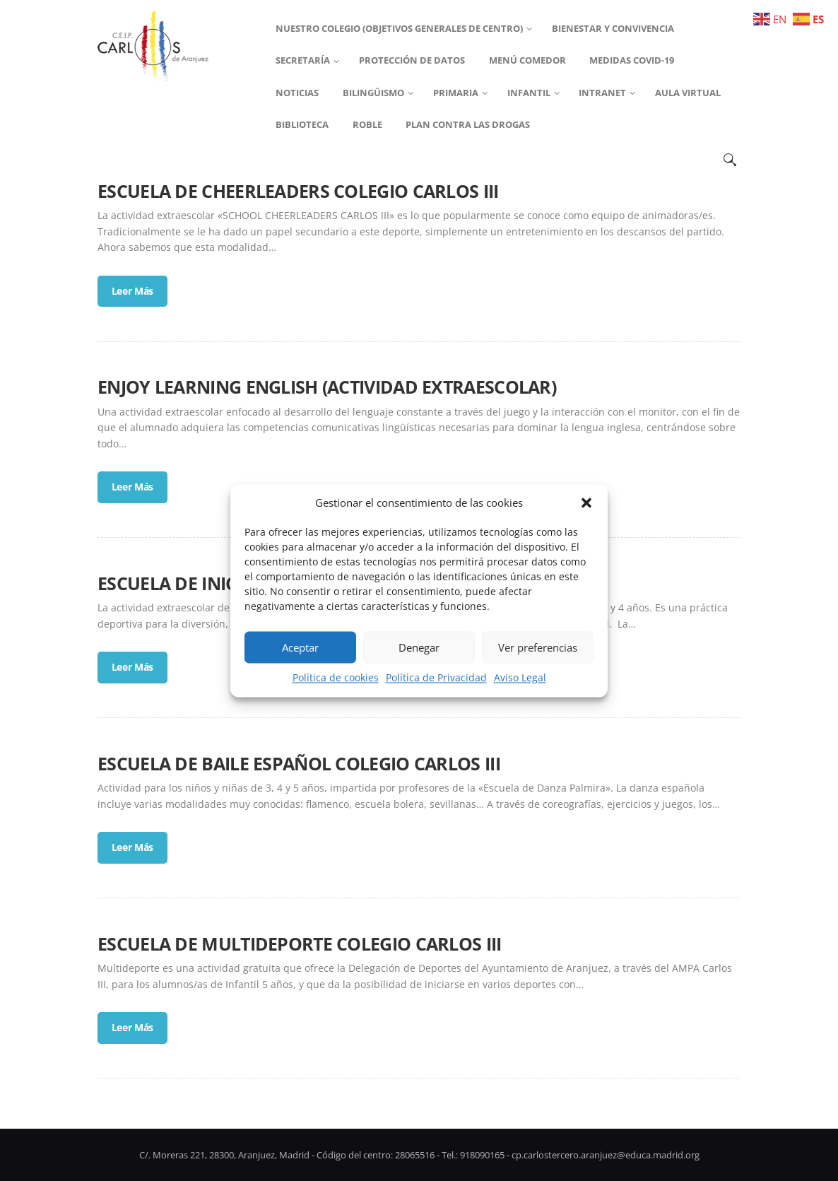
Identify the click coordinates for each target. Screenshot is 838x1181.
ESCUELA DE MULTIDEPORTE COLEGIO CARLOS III (300, 943)
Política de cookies (336, 678)
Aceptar (300, 647)
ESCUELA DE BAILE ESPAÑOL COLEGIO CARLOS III (299, 763)
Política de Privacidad (436, 678)
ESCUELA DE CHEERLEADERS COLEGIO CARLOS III (298, 190)
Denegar (419, 647)
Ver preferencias (537, 647)
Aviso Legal (520, 678)
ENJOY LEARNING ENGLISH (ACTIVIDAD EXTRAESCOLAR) (327, 386)
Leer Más (133, 291)
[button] (586, 502)
